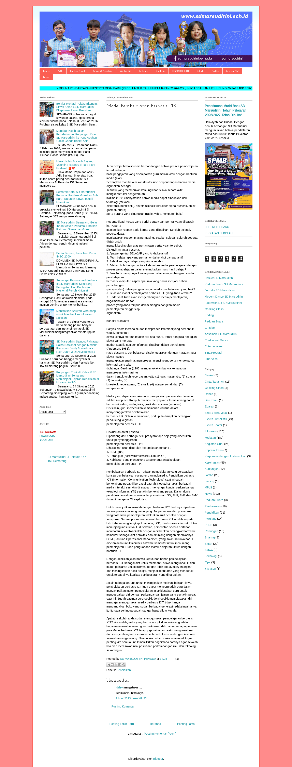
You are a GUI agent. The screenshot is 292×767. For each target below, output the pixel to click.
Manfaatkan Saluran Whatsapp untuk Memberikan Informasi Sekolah (76, 314)
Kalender (200, 70)
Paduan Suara (214, 321)
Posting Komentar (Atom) (160, 733)
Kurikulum (143, 70)
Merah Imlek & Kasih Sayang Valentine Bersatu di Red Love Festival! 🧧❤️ (75, 165)
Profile (60, 70)
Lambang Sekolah (77, 70)
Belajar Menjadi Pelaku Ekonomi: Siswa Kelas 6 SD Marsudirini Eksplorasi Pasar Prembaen (77, 107)
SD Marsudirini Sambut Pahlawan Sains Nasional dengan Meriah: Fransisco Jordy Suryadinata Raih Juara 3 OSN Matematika (77, 346)
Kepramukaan (214, 450)
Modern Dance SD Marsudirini (224, 296)
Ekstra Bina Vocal (216, 412)
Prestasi (46, 77)
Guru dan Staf (232, 70)
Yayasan (210, 568)
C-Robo (210, 327)
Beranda (46, 70)
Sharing (210, 537)
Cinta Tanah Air (214, 381)
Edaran (209, 406)
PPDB (208, 525)
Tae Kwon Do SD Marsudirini (223, 302)
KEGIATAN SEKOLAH (219, 233)
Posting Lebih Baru (122, 724)
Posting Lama (186, 724)
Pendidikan (124, 670)
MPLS (208, 487)
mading (209, 481)
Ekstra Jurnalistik (216, 419)
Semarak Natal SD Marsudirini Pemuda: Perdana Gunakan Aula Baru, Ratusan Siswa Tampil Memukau (77, 197)
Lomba (209, 475)
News (208, 493)
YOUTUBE (46, 439)
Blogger (158, 758)
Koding (209, 315)
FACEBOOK (47, 435)
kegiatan (210, 437)
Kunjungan (212, 468)
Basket (209, 375)
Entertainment (214, 346)
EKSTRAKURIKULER (180, 70)
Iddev (119, 687)
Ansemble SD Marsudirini (221, 334)
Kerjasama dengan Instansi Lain (225, 456)
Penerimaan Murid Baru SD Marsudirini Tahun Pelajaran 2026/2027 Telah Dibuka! (225, 110)
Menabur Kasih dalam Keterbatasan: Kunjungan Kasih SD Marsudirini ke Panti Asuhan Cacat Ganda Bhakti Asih (76, 136)
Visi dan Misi (125, 70)
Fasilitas (215, 70)
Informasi (211, 431)
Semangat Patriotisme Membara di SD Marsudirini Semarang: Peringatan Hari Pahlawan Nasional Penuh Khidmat (76, 285)
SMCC (209, 549)
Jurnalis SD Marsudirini (220, 290)
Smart (208, 543)
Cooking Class (214, 309)
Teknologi (211, 556)
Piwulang (210, 518)
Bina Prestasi (213, 352)
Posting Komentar (123, 706)
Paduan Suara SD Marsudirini (224, 284)
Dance (209, 394)
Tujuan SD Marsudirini (103, 70)
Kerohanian (212, 462)
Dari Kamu (211, 400)
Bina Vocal (211, 359)
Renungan (211, 531)
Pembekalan (213, 506)
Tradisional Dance (216, 340)
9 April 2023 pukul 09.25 (131, 698)
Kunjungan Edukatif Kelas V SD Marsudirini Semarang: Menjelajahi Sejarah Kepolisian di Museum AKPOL (77, 377)
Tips (207, 562)
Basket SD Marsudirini (219, 278)
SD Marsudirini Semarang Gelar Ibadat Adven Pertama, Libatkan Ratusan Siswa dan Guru (76, 226)
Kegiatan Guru (214, 444)
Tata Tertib (160, 70)
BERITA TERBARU (217, 227)
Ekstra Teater (213, 425)
